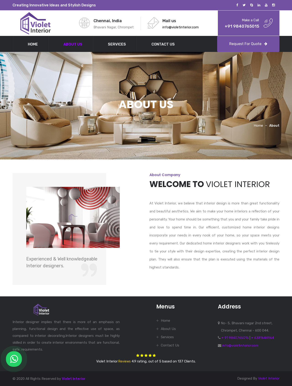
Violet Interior (74, 379)
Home (33, 44)
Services (117, 44)
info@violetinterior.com (180, 27)
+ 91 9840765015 (235, 338)
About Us (72, 44)
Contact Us (163, 44)
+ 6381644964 (262, 338)
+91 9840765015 (242, 26)
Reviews (124, 361)
